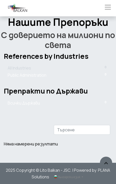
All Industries (58, 68)
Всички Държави (58, 103)
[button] (106, 163)
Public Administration (58, 75)
